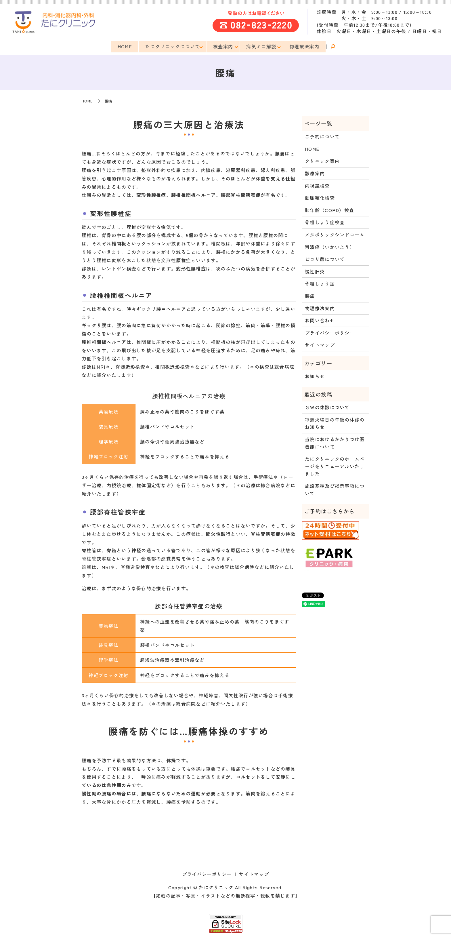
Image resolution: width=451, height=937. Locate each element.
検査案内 (223, 46)
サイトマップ (320, 344)
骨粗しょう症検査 (325, 221)
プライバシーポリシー (330, 332)
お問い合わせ (320, 319)
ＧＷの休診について (327, 406)
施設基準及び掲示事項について (334, 489)
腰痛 (310, 295)
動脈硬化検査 (320, 197)
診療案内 (315, 172)
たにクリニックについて (171, 46)
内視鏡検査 (317, 185)
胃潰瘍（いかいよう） (330, 246)
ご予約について (322, 135)
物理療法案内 (306, 46)
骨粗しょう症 (320, 282)
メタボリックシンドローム (334, 234)
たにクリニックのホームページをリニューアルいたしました (334, 465)
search (335, 46)
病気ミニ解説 (262, 46)
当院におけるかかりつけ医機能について (334, 442)
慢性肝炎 (315, 270)
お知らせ (315, 375)
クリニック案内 (322, 160)
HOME (123, 46)
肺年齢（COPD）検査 (329, 209)
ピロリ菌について (325, 258)
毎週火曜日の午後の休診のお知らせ (334, 423)
